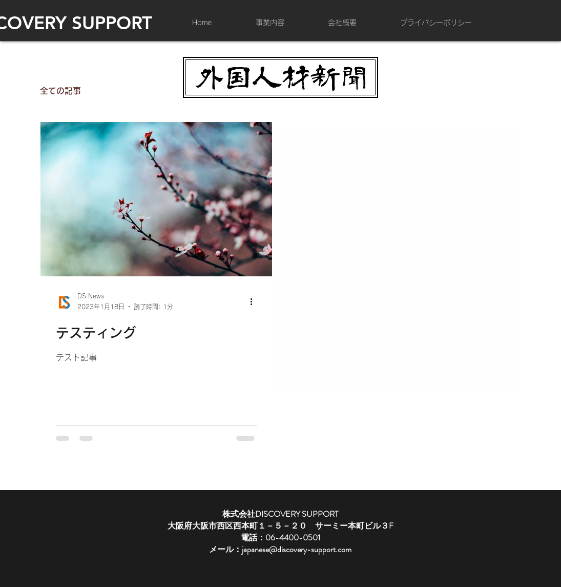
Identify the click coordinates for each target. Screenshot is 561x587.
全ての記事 (60, 91)
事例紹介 (117, 91)
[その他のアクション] (255, 302)
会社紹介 (171, 91)
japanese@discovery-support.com (296, 549)
